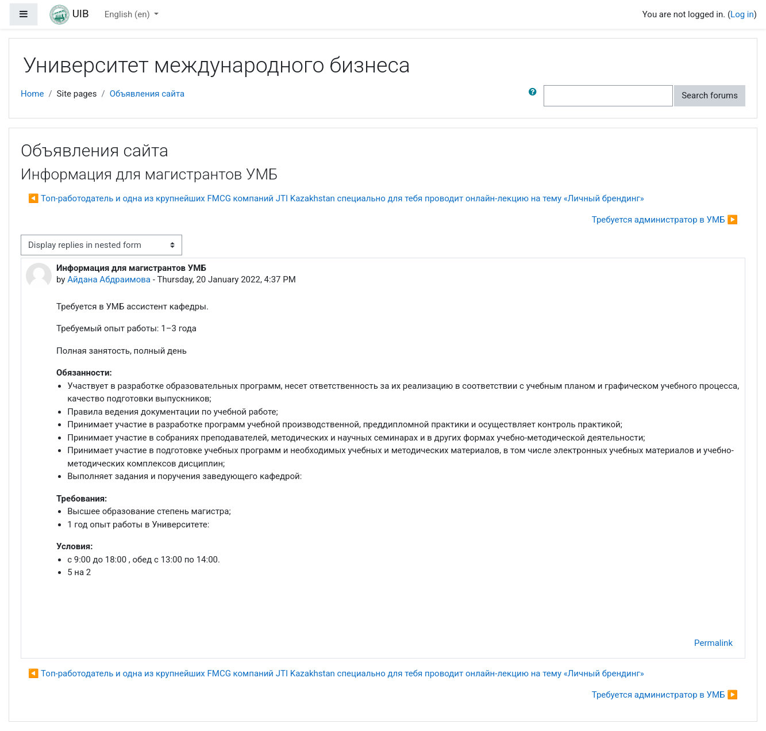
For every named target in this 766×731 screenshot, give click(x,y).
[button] (535, 95)
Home (32, 94)
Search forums (710, 95)
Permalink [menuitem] (713, 643)
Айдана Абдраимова (109, 279)
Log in (742, 14)
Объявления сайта (147, 94)
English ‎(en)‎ (128, 14)
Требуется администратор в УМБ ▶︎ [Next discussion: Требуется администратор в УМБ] (665, 220)
